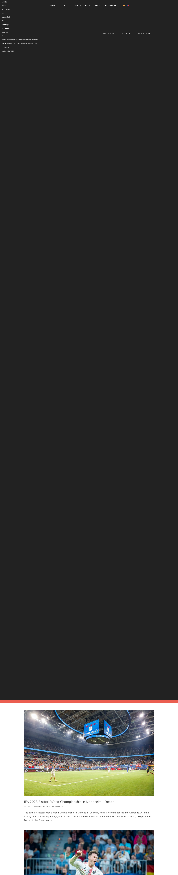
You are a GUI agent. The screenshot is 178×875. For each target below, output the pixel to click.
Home (52, 5)
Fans (87, 5)
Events (76, 5)
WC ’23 (62, 5)
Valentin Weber (32, 806)
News (98, 5)
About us (111, 5)
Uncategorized (57, 806)
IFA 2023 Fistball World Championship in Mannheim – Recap (69, 802)
